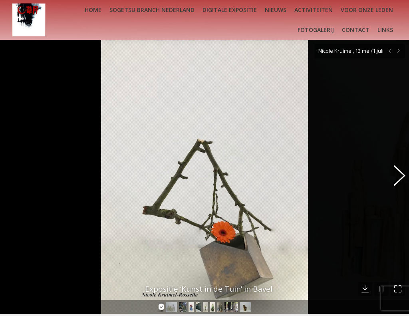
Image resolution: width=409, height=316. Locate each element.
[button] (395, 172)
